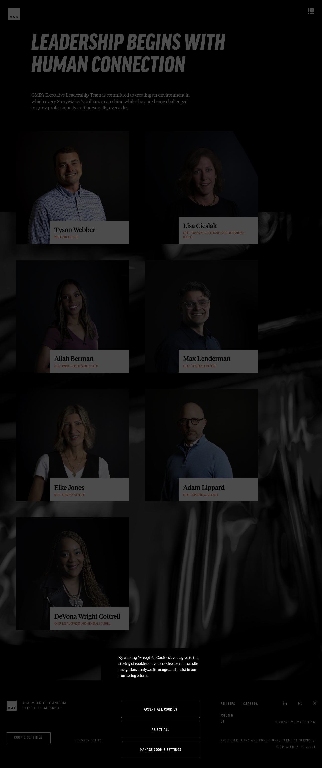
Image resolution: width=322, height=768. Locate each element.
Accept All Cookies (160, 710)
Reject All (161, 730)
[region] (161, 708)
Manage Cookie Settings (160, 750)
